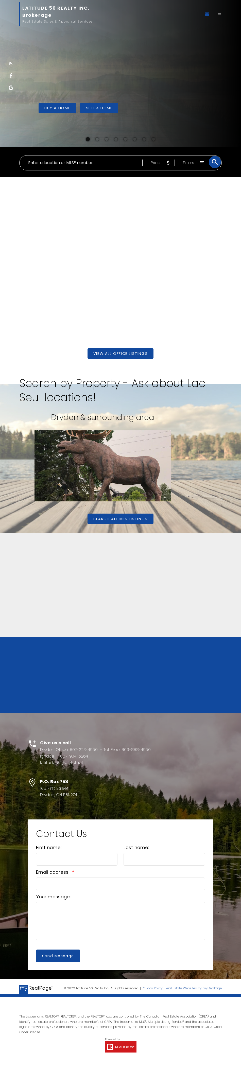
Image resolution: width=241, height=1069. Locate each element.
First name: (49, 848)
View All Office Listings (120, 353)
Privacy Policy (152, 989)
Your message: (53, 897)
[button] (11, 63)
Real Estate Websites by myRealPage (193, 989)
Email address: (53, 872)
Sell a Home (99, 108)
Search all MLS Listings (120, 519)
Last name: (136, 848)
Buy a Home (57, 108)
